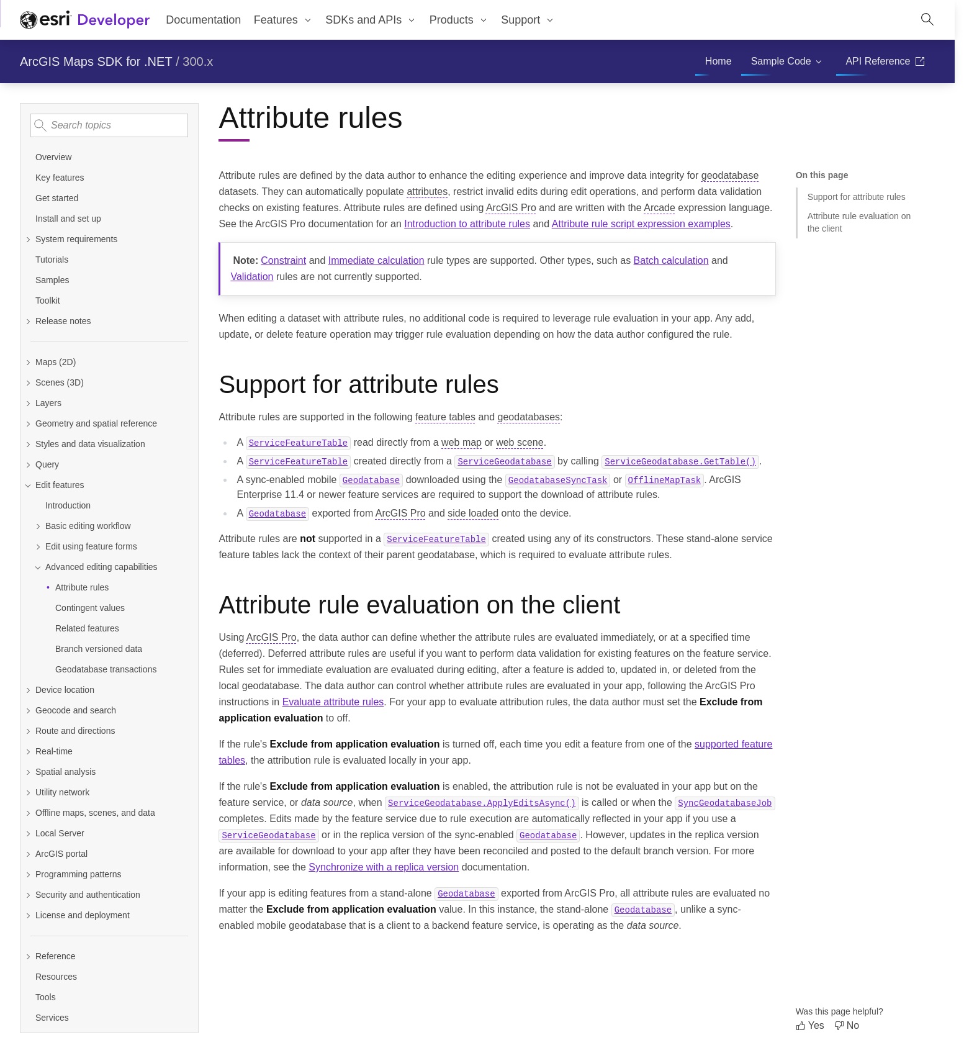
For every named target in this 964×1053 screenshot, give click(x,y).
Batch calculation (671, 260)
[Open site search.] (927, 20)
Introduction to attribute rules (467, 224)
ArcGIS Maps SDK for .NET (96, 61)
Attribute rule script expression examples (641, 224)
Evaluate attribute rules (333, 702)
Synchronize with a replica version (384, 867)
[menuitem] (283, 20)
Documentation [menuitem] (203, 20)
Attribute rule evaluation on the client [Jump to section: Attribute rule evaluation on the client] (859, 222)
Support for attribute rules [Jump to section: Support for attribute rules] (857, 197)
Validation (251, 276)
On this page (822, 175)
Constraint (283, 260)
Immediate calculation (376, 260)
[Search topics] (109, 125)
